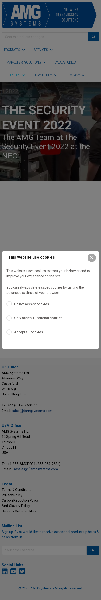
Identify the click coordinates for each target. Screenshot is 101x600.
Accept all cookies (28, 332)
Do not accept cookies (31, 304)
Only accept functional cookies (38, 318)
